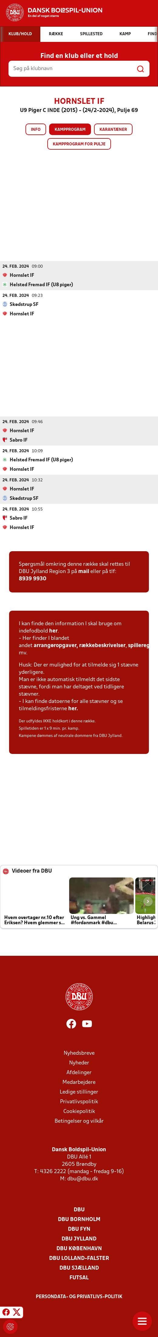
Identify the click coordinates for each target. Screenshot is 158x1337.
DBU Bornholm (79, 1219)
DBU (79, 1209)
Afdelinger (79, 1072)
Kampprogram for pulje (79, 144)
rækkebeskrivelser (102, 645)
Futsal (79, 1277)
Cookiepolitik (79, 1111)
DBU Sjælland (79, 1268)
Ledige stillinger (79, 1091)
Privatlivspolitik (79, 1101)
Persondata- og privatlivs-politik (79, 1297)
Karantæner (113, 130)
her (53, 630)
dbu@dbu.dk (82, 1178)
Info (36, 130)
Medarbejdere (79, 1082)
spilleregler (142, 645)
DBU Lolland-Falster (79, 1258)
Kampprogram (70, 130)
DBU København (79, 1248)
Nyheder (79, 1062)
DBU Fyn (79, 1229)
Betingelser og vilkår (79, 1121)
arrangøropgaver (55, 645)
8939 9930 (32, 578)
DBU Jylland (79, 1238)
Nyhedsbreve (79, 1053)
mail (83, 571)
